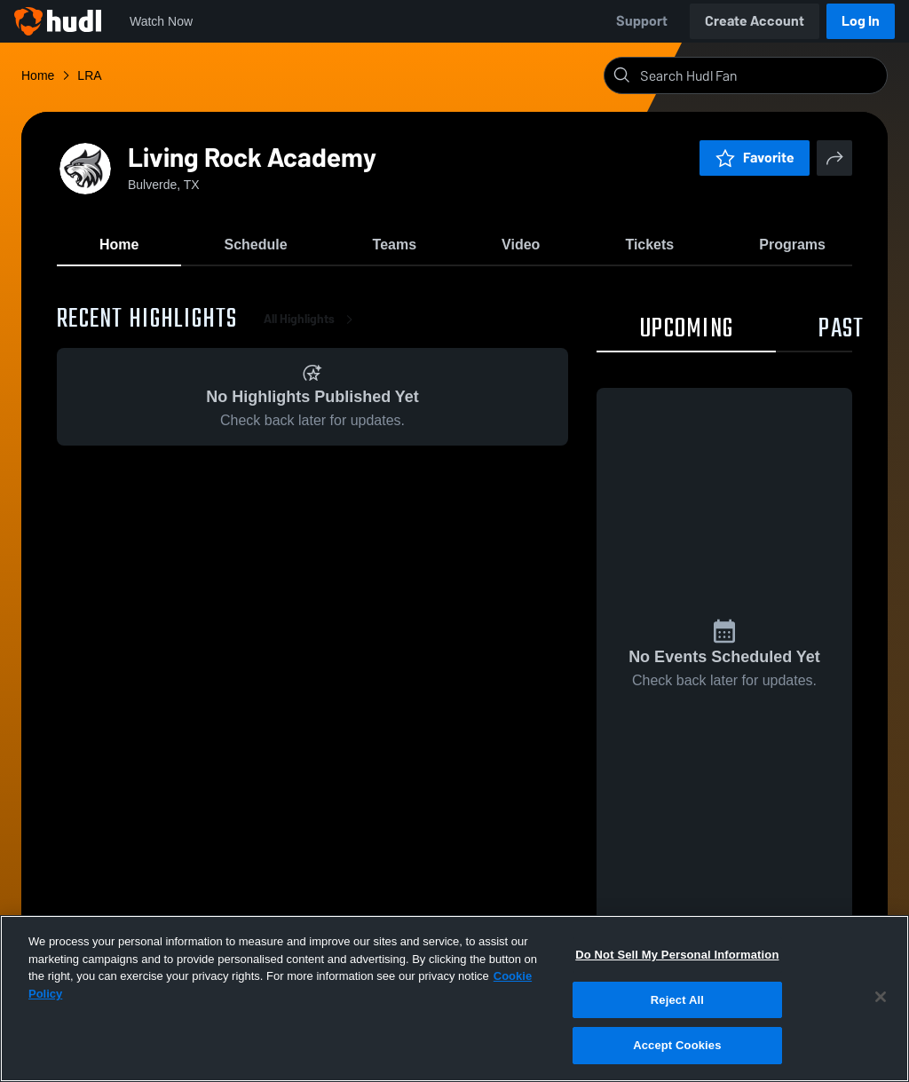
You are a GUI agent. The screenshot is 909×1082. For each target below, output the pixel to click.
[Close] (880, 996)
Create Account (754, 21)
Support (642, 21)
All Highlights (312, 319)
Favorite (754, 158)
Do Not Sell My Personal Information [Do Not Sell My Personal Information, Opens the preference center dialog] (677, 954)
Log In (861, 21)
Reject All (677, 1000)
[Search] (760, 75)
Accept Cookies (677, 1045)
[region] (454, 998)
